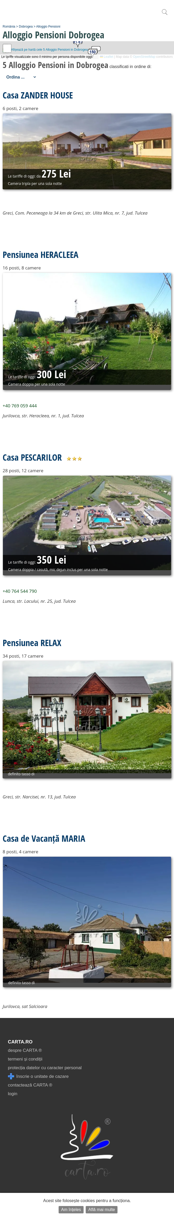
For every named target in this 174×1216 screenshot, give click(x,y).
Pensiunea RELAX (32, 643)
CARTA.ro (20, 1041)
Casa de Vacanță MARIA (44, 838)
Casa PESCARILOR (32, 457)
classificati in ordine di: (130, 66)
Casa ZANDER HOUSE (38, 95)
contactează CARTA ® (30, 1085)
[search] (164, 15)
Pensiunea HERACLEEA (40, 254)
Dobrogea (26, 26)
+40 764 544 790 (20, 591)
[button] (92, 54)
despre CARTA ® (25, 1050)
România (9, 26)
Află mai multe (101, 1209)
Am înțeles (71, 1209)
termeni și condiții (25, 1059)
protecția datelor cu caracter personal (45, 1067)
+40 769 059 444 (20, 406)
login (12, 1093)
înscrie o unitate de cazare (38, 1076)
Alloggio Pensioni (48, 26)
